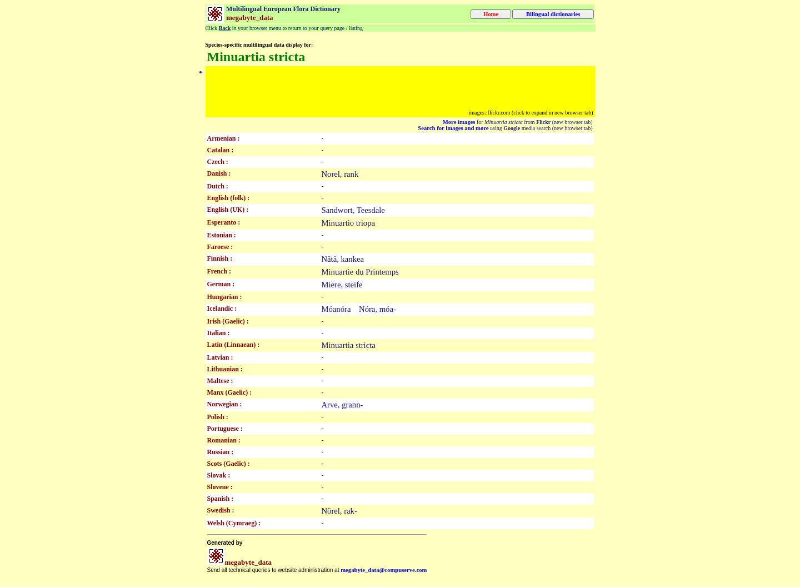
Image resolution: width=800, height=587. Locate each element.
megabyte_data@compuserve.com (384, 570)
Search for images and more (453, 128)
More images (459, 122)
